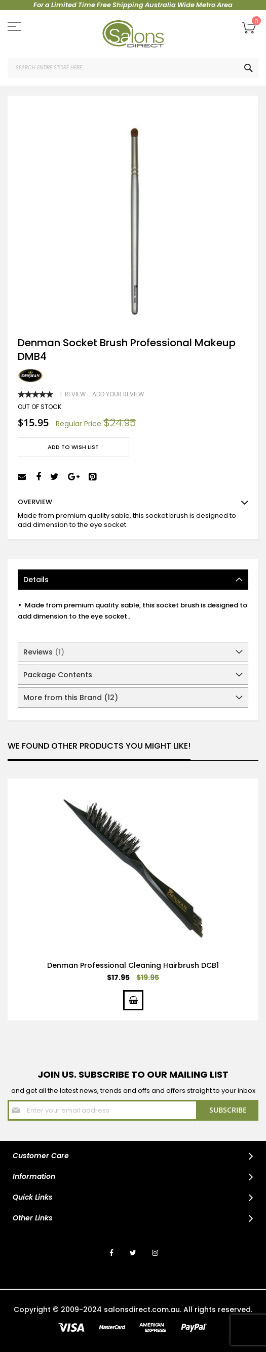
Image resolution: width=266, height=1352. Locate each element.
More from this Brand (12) (70, 697)
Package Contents (57, 675)
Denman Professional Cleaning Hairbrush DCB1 (133, 965)
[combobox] (133, 68)
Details (36, 580)
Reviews (43, 652)
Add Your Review (118, 394)
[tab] (133, 579)
